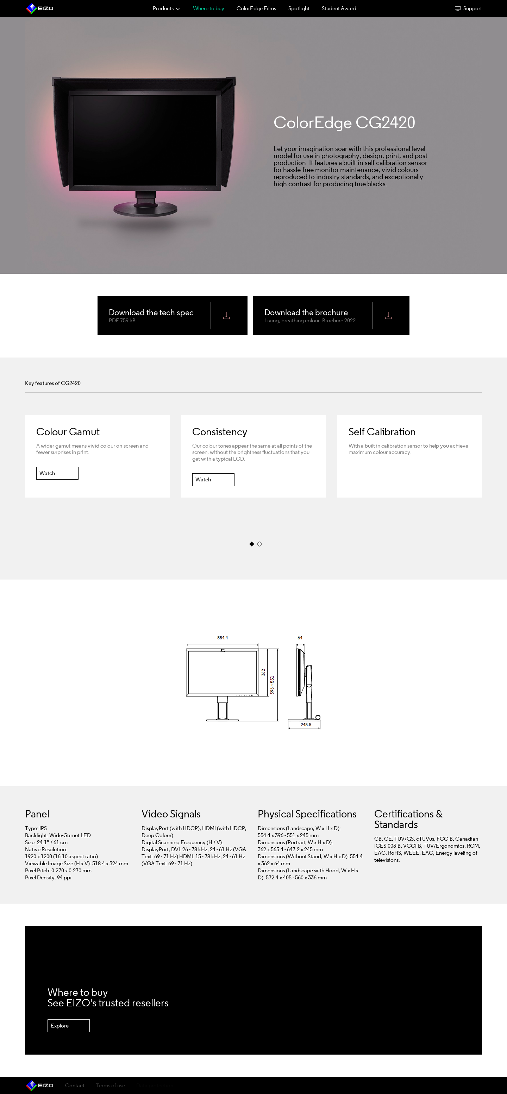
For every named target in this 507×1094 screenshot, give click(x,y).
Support (468, 8)
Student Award (339, 8)
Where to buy (208, 8)
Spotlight (298, 8)
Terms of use (110, 1085)
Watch (47, 472)
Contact (74, 1085)
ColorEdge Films (256, 8)
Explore (60, 1025)
